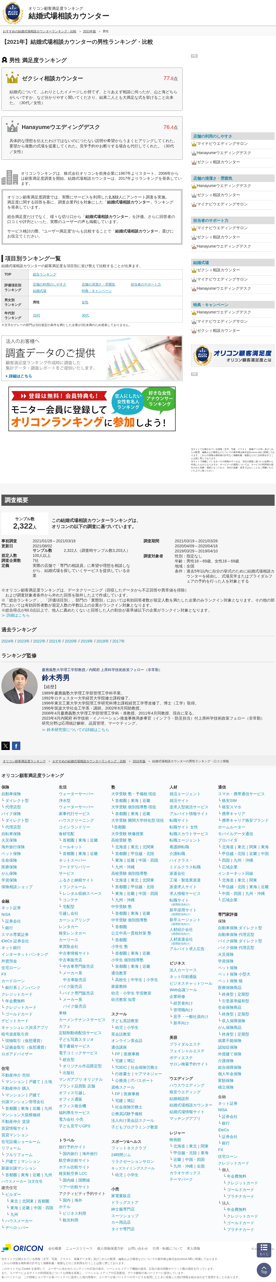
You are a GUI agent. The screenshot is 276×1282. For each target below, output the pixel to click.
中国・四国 (43, 1208)
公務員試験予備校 (126, 1113)
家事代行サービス (74, 813)
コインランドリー (74, 827)
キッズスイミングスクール (133, 1168)
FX (3, 974)
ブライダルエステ (185, 1044)
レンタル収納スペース (82, 893)
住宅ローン (11, 967)
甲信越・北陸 (142, 853)
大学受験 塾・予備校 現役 (133, 794)
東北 (14, 1201)
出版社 (68, 1072)
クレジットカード (17, 994)
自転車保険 (11, 833)
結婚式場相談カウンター (191, 1105)
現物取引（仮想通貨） (24, 1040)
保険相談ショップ (17, 887)
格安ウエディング (185, 1092)
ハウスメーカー (19, 1221)
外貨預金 (9, 961)
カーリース (68, 940)
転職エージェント (185, 840)
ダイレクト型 (17, 800)
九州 (48, 1108)
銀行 (9, 928)
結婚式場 (39, 291)
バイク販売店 (70, 986)
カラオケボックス (185, 1173)
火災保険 (9, 840)
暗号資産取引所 (15, 1034)
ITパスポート (142, 1080)
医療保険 (9, 867)
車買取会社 (68, 946)
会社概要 (55, 1248)
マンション (15, 1081)
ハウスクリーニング (76, 820)
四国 (226, 860)
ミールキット (70, 847)
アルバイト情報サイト (189, 813)
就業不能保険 (229, 1040)
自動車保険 (11, 794)
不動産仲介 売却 (15, 1075)
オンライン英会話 (126, 1040)
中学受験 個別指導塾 (129, 920)
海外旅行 (90, 1153)
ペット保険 (11, 853)
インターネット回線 (235, 873)
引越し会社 (68, 913)
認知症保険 (228, 1047)
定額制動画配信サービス (80, 1033)
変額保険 (226, 1080)
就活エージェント (185, 794)
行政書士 (123, 1074)
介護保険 (226, 1060)
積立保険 (226, 1087)
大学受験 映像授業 (127, 833)
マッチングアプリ (185, 1118)
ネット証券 (11, 907)
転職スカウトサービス (189, 833)
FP (117, 1054)
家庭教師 (119, 986)
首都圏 (11, 1108)
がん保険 (9, 873)
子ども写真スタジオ (76, 1039)
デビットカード (15, 1021)
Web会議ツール (183, 990)
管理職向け (183, 1010)
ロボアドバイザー (17, 1054)
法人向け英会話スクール (132, 1120)
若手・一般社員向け (191, 1016)
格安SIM (229, 800)
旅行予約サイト (72, 1147)
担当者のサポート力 (146, 284)
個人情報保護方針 (110, 1248)
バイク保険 (11, 813)
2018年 (102, 641)
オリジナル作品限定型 (82, 1066)
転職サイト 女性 (184, 827)
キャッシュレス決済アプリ (24, 1027)
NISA (6, 914)
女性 (85, 302)
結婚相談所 (179, 1098)
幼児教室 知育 (123, 999)
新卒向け (181, 1023)
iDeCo (223, 1130)
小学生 (152, 979)
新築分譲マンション (19, 1168)
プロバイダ (228, 840)
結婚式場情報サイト (187, 1112)
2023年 (23, 641)
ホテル (65, 1206)
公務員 (121, 1080)
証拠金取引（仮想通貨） (26, 1047)
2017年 (118, 641)
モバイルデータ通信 (235, 833)
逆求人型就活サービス (189, 807)
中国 (265, 853)
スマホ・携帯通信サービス (241, 794)
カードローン (13, 981)
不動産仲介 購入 (15, 1088)
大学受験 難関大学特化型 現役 (137, 820)
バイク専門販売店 (78, 993)
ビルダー (13, 1194)
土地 (48, 1081)
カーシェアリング (74, 920)
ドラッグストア (125, 1202)
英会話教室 (121, 1034)
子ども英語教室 (125, 1021)
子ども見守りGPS (75, 1126)
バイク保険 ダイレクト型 (240, 941)
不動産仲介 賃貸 (15, 1121)
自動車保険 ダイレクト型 (240, 928)
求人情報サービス (185, 893)
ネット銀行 (11, 947)
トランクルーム (72, 887)
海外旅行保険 (13, 847)
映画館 (175, 1139)
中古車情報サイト (74, 953)
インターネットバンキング (24, 954)
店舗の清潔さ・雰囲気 (98, 284)
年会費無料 (15, 1001)
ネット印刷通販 (183, 976)
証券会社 (13, 921)
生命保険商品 (229, 1007)
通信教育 (119, 973)
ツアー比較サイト (74, 1187)
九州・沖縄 (125, 867)
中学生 (136, 979)
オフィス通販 (70, 1099)
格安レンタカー (72, 933)
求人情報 (193, 1248)
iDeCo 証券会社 (15, 941)
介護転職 (177, 853)
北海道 (121, 847)
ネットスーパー (72, 860)
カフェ (65, 1026)
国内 (67, 1200)
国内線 (68, 1180)
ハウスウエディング (187, 1085)
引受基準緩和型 (235, 1001)
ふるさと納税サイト (76, 880)
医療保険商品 (229, 987)
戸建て (34, 1081)
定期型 (243, 994)
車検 (63, 1013)
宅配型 (68, 906)
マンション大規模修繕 (20, 1115)
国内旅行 (70, 1153)
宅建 (119, 1060)
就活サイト (179, 800)
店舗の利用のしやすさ (49, 284)
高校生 (121, 979)
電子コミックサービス (78, 1053)
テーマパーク (181, 1179)
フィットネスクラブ (128, 1148)
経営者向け (183, 1003)
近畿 (36, 1108)
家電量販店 (121, 1196)
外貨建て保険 (229, 1054)
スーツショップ (125, 1216)
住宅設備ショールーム (20, 1141)
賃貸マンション (15, 1135)
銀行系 (11, 987)
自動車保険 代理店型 (236, 934)
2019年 (87, 641)
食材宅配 (66, 833)
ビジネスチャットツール (191, 983)
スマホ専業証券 (15, 934)
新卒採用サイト (183, 912)
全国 (201, 1166)
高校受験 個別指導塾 (129, 873)
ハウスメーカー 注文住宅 (21, 1181)
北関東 (28, 1201)
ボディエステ (181, 1057)
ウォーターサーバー (76, 794)
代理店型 (13, 807)
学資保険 (9, 880)
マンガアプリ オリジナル (81, 1079)
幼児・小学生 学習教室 (131, 993)
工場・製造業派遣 (185, 880)
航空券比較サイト (74, 1160)
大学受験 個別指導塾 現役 (133, 807)
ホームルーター (231, 827)
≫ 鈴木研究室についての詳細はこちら (75, 729)
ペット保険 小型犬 (234, 974)
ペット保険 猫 (230, 981)
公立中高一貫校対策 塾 (131, 933)
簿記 (131, 1060)
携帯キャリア (233, 813)
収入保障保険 (233, 1021)
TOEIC (121, 1067)
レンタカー (68, 926)
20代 (36, 315)
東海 (25, 1108)
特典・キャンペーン (97, 291)
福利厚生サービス (74, 1112)
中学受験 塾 (121, 906)
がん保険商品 (229, 1027)
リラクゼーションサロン (132, 1161)
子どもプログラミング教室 (134, 1127)
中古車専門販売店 (78, 966)
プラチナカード (240, 1196)
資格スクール (123, 1087)
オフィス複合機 (72, 1106)
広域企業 (230, 867)
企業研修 (177, 996)
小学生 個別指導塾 (127, 960)
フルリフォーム (19, 1154)
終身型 (228, 994)
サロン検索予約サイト (189, 1064)
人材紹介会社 (181, 931)
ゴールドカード (19, 1014)
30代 (85, 315)
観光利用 (70, 1220)
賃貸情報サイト (15, 1128)
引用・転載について (167, 1248)
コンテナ (70, 900)
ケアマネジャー (148, 1074)
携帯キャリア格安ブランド (245, 820)
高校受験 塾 (121, 840)
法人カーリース (183, 970)
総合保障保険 (229, 1067)
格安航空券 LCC (73, 1173)
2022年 (39, 641)
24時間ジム (121, 1154)
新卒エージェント (185, 921)
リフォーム (11, 1148)
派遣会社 (177, 873)
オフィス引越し (72, 1093)
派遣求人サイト (183, 887)
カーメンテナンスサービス (82, 1019)
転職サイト (179, 820)
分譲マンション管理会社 (22, 1101)
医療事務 (131, 1054)
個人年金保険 (229, 1074)
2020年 (71, 641)
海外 (78, 1200)
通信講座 (119, 1047)
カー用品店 (121, 1222)
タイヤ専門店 (123, 1229)
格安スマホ (231, 807)
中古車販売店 (70, 960)
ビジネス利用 (74, 1213)
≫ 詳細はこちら (15, 615)
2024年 (7, 641)
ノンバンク (30, 987)
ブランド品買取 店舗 (77, 1086)
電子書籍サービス (74, 1046)
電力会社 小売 (71, 1119)
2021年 (55, 641)
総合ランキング (44, 274)
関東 (205, 1146)
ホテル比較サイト (74, 1167)
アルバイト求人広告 (187, 948)
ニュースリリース (79, 1248)
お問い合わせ (138, 1248)
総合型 (68, 1059)
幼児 (119, 1027)
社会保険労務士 (144, 1067)
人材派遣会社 (181, 941)
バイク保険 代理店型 (236, 947)
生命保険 (9, 860)
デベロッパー (17, 1227)
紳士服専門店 (123, 1209)
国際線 (84, 1180)
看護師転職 (179, 847)
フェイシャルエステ (187, 1051)
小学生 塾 (119, 946)
